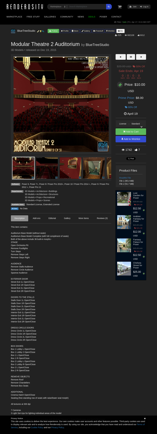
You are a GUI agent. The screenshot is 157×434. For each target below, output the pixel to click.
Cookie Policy (37, 427)
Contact (116, 17)
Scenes (46, 200)
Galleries (50, 17)
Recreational (49, 197)
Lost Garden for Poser (138, 195)
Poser (103, 17)
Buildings (53, 191)
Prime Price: (127, 97)
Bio (120, 31)
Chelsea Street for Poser (137, 265)
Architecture (41, 191)
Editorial (52, 218)
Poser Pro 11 (35, 187)
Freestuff (98, 31)
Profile (64, 31)
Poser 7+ (34, 184)
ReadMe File (125, 178)
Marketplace (14, 17)
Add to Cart (131, 131)
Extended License (51, 204)
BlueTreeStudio (97, 45)
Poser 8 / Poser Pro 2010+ (51, 184)
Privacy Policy (57, 427)
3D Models (30, 191)
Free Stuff (33, 17)
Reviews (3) (102, 218)
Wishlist (110, 31)
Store (75, 31)
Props (39, 197)
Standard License (34, 204)
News (81, 17)
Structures (53, 194)
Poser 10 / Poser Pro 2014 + (77, 184)
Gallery (86, 31)
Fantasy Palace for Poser (138, 242)
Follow (53, 31)
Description (19, 218)
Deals (91, 17)
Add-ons (36, 218)
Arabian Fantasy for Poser (138, 218)
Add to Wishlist (131, 139)
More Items (84, 218)
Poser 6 (25, 184)
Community (66, 17)
